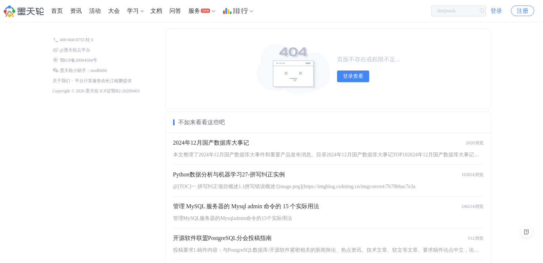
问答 (175, 11)
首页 (57, 11)
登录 (496, 11)
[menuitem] (57, 11)
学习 (133, 11)
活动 (95, 11)
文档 (156, 11)
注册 (522, 11)
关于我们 (61, 80)
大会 (114, 11)
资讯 (76, 11)
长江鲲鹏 (114, 80)
